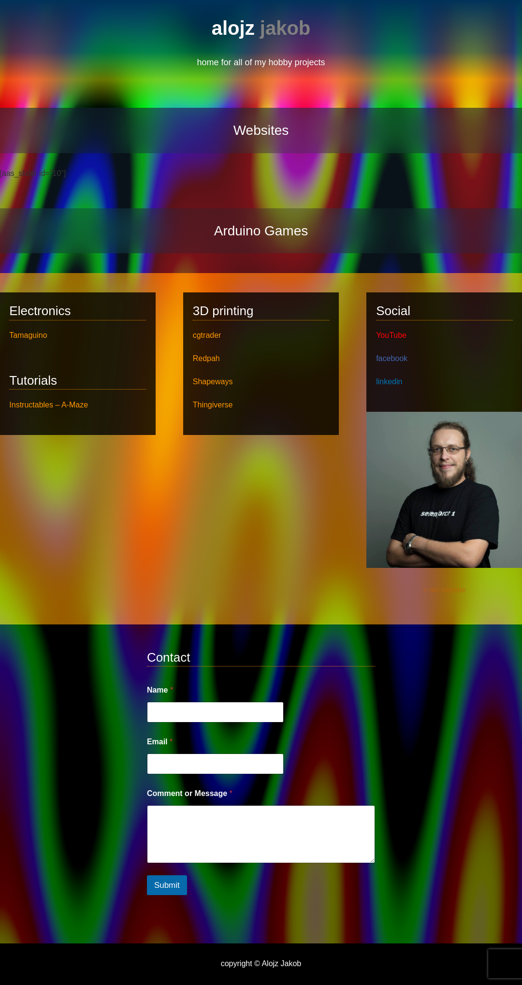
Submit (167, 885)
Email (160, 742)
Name (160, 690)
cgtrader (207, 335)
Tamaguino (28, 335)
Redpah (206, 358)
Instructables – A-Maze (48, 405)
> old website (444, 590)
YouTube (391, 335)
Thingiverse (213, 405)
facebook (391, 358)
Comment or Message (189, 793)
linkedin (389, 381)
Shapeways (213, 381)
